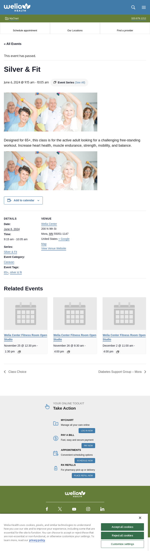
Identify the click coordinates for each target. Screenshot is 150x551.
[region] (74, 532)
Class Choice (17, 371)
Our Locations (75, 30)
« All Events (12, 44)
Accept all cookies (122, 526)
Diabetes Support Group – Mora (119, 371)
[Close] (140, 518)
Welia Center (49, 223)
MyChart (12, 18)
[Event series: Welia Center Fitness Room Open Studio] (19, 352)
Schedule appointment (25, 30)
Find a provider (125, 30)
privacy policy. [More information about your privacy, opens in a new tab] (37, 540)
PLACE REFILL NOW (83, 476)
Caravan (9, 262)
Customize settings (122, 544)
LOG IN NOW (87, 431)
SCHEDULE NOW (85, 461)
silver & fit (16, 272)
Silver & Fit (10, 251)
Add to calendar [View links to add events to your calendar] (24, 200)
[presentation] (25, 313)
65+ (6, 272)
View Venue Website (53, 248)
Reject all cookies (122, 535)
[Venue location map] (99, 237)
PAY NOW (88, 446)
